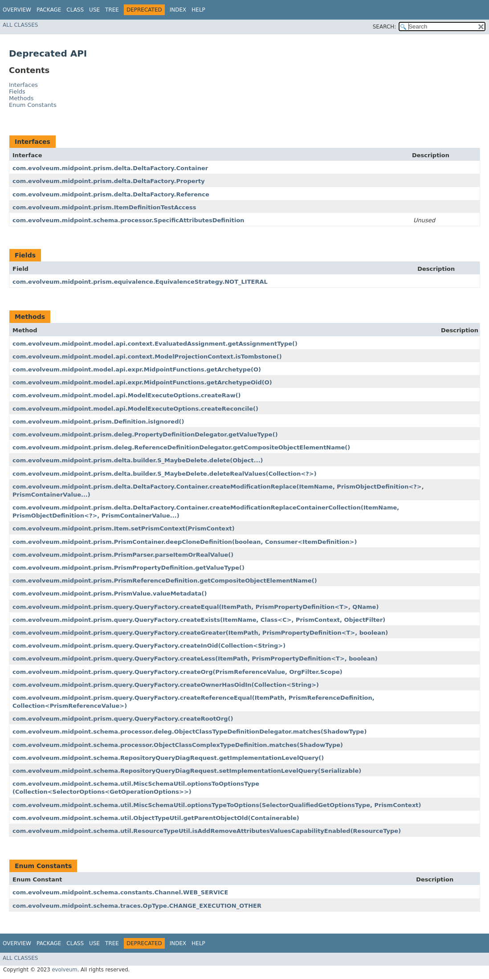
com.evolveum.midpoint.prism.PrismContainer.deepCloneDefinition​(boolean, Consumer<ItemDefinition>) (184, 541)
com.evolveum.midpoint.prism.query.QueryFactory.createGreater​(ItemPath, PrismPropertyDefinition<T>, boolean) (200, 632)
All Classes (20, 25)
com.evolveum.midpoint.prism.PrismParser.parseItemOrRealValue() (122, 554)
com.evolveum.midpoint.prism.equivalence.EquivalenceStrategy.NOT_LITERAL (140, 281)
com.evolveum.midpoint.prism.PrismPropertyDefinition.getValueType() (128, 567)
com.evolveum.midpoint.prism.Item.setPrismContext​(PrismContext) (123, 528)
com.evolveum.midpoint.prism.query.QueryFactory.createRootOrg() (122, 718)
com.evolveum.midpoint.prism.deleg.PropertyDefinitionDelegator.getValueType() (145, 434)
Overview (17, 10)
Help (198, 10)
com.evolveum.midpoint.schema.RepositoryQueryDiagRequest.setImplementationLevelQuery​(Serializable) (186, 770)
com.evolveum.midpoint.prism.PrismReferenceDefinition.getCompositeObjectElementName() (164, 580)
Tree (112, 10)
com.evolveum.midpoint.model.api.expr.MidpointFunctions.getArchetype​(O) (136, 369)
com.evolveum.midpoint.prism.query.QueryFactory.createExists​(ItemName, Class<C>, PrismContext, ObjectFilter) (198, 619)
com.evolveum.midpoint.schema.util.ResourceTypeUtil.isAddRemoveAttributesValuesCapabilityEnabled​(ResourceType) (206, 831)
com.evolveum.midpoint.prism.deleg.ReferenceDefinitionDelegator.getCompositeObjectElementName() (181, 447)
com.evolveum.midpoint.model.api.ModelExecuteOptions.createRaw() (126, 395)
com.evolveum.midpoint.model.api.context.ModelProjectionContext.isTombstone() (147, 356)
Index (178, 10)
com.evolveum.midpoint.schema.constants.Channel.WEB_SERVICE (120, 892)
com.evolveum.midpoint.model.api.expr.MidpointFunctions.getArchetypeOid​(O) (142, 382)
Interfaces (23, 85)
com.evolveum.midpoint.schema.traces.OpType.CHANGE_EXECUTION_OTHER (136, 905)
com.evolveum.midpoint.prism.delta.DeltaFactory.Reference (110, 194)
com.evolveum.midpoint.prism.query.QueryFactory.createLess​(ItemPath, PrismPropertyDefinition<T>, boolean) (195, 658)
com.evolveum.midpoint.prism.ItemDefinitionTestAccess (104, 207)
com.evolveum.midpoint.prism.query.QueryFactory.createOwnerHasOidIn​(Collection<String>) (165, 684)
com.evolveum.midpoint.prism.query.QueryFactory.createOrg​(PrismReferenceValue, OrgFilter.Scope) (177, 672)
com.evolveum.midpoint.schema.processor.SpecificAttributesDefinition (128, 220)
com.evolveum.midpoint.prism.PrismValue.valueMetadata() (109, 593)
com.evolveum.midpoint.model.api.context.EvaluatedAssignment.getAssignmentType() (154, 343)
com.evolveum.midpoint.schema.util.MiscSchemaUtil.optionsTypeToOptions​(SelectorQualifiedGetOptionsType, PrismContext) (216, 805)
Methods (21, 98)
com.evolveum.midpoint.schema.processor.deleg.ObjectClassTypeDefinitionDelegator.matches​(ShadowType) (189, 731)
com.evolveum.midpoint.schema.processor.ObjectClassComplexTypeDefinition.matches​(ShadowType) (177, 745)
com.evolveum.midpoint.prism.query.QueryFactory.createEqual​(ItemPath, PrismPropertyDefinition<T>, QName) (195, 607)
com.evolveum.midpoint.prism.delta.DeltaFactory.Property (108, 181)
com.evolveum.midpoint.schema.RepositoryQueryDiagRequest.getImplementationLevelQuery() (168, 758)
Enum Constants (33, 105)
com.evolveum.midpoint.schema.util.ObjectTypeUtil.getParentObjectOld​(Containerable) (155, 818)
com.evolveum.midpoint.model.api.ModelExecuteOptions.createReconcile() (135, 408)
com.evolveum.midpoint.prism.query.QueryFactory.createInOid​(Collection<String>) (148, 645)
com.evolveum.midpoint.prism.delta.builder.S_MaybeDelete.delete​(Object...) (137, 460)
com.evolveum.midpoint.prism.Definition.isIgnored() (98, 421)
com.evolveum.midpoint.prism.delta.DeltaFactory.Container (110, 168)
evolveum (64, 970)
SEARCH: (384, 27)
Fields (17, 91)
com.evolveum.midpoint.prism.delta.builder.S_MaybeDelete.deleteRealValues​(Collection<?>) (164, 473)
